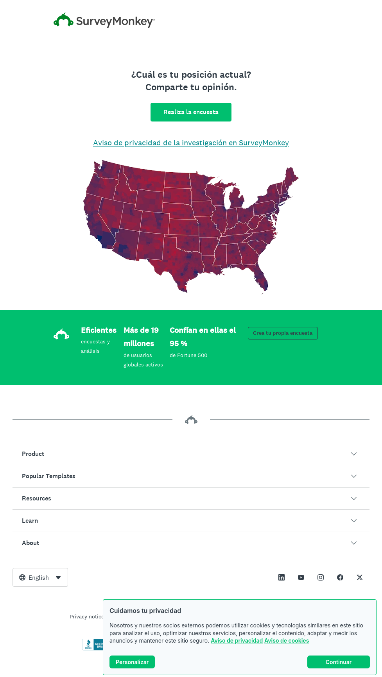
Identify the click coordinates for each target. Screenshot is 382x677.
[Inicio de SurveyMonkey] (191, 20)
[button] (191, 454)
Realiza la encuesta (191, 112)
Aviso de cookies (286, 645)
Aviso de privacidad (237, 645)
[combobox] (40, 577)
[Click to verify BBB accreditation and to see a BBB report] (98, 648)
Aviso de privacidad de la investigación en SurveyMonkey (191, 143)
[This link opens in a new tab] (281, 577)
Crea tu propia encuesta (283, 333)
